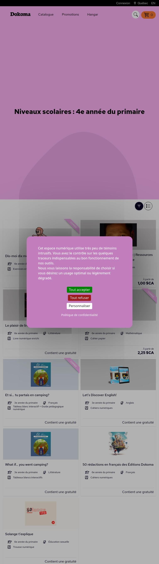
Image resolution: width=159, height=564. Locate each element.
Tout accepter (79, 289)
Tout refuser (79, 297)
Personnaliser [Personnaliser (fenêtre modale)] (79, 306)
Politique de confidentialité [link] (79, 315)
